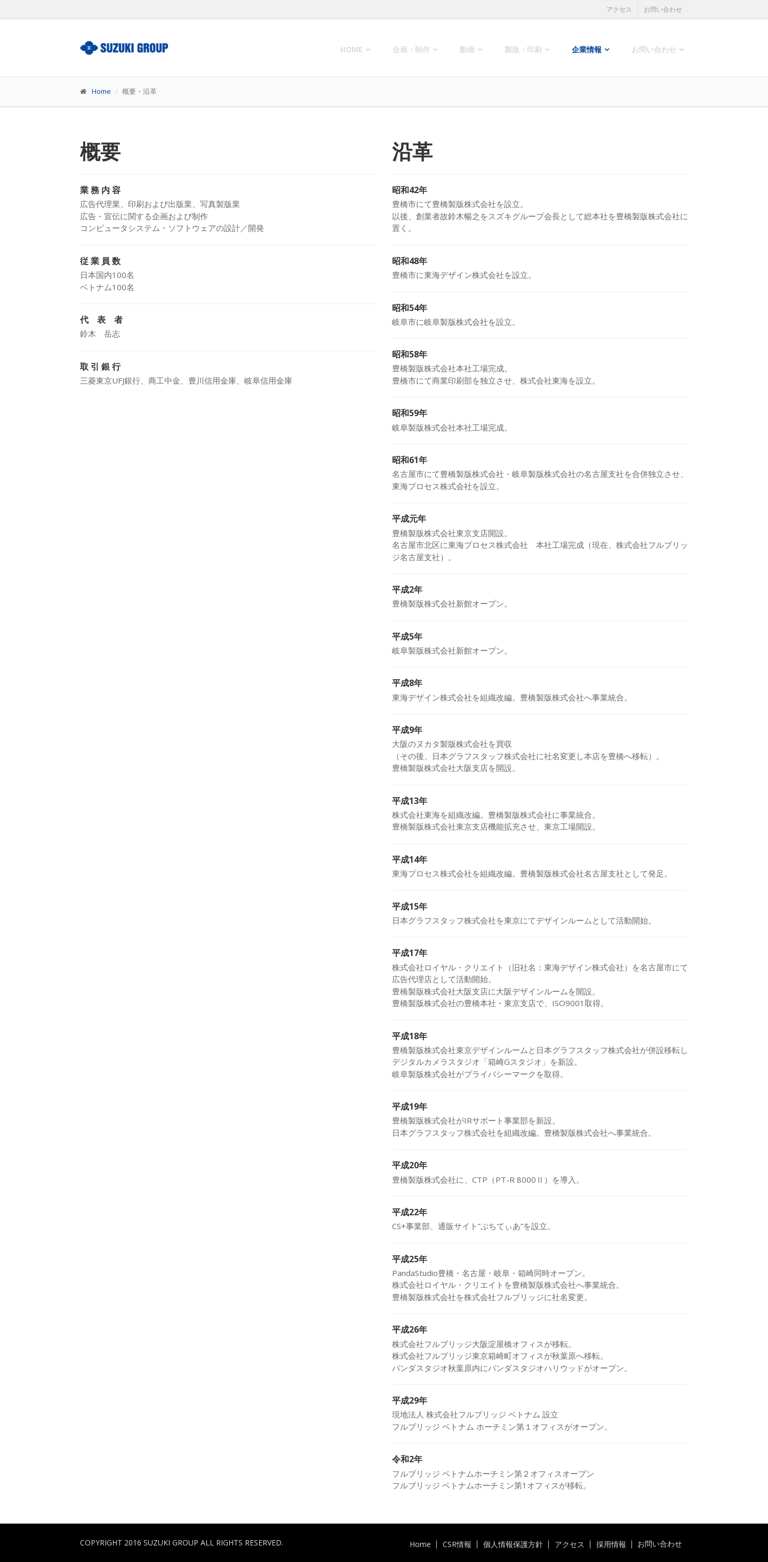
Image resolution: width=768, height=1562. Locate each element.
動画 (467, 49)
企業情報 (587, 49)
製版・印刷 (523, 49)
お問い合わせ (663, 9)
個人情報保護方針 (513, 1544)
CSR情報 (457, 1544)
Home (351, 49)
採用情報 (611, 1544)
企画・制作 (411, 49)
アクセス (619, 9)
